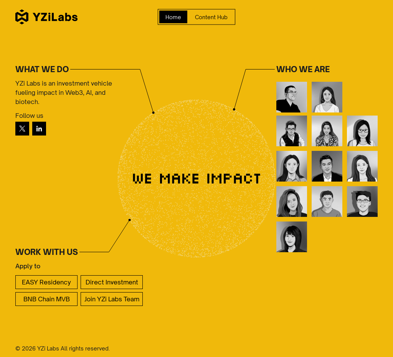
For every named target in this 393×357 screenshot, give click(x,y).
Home (173, 17)
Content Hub (211, 17)
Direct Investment (112, 282)
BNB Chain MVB (46, 299)
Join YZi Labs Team (111, 299)
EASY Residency (46, 282)
